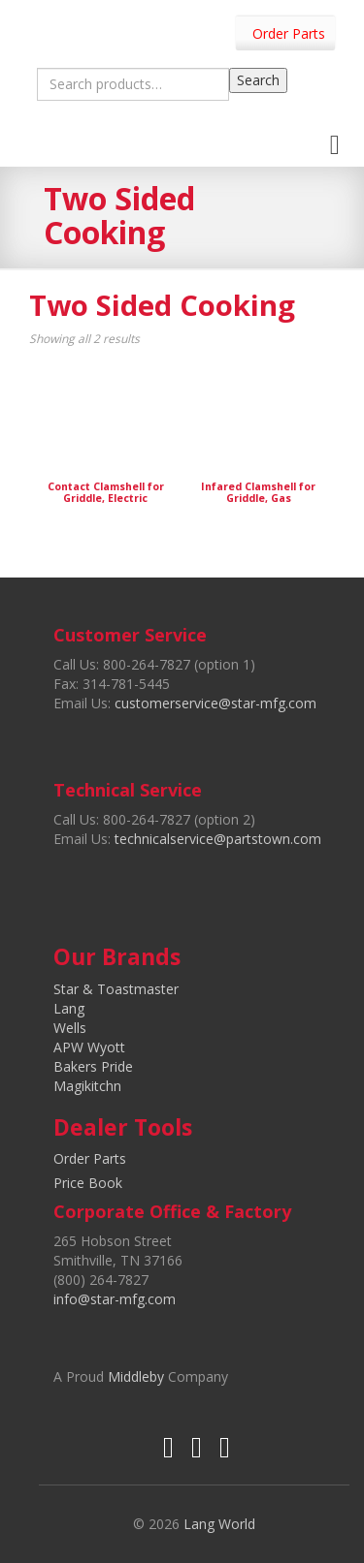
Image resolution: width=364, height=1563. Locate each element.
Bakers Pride (93, 1066)
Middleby (136, 1376)
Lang (68, 1008)
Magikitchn (87, 1086)
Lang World (219, 1524)
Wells (69, 1027)
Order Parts (288, 33)
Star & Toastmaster (116, 989)
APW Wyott (89, 1047)
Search (258, 80)
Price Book (87, 1182)
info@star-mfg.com (114, 1299)
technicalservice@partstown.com (218, 838)
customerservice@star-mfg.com (215, 703)
